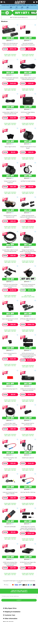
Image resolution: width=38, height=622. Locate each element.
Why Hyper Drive (10, 608)
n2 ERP (19, 582)
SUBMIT (19, 600)
